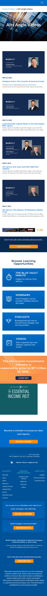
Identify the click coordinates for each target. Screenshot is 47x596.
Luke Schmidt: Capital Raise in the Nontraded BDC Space (23, 125)
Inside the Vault (40, 481)
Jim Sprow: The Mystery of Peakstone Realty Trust (22, 211)
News (4, 481)
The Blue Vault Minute (23, 478)
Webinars (23, 481)
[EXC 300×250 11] (19, 414)
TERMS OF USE (33, 462)
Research (5, 483)
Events (4, 492)
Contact (5, 498)
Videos (13, 9)
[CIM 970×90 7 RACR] (23, 232)
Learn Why (23, 378)
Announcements (39, 478)
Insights (42, 475)
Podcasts (23, 484)
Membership (6, 489)
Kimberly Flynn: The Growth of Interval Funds (23, 81)
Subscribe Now (23, 246)
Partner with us (23, 528)
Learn (4, 478)
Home (5, 9)
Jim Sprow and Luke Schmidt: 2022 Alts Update (20, 168)
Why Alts (5, 475)
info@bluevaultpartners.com (18, 454)
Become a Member (23, 442)
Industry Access (7, 486)
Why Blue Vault (7, 495)
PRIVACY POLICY (21, 462)
